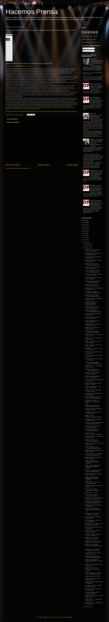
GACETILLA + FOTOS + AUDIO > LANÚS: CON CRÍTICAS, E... (92, 541)
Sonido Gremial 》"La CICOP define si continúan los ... (93, 603)
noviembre (87, 245)
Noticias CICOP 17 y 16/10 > (91, 492)
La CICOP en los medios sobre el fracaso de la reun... (92, 553)
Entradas (86, 48)
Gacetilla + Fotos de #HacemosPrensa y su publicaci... (93, 433)
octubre (87, 248)
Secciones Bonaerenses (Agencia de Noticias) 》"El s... (93, 486)
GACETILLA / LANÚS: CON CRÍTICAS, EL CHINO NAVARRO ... (93, 546)
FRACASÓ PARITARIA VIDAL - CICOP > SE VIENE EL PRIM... (92, 557)
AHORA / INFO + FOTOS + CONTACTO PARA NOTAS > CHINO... (92, 569)
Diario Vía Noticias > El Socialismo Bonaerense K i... (93, 517)
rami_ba (56, 617)
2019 (84, 235)
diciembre (87, 243)
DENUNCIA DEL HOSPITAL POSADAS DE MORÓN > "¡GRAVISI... (91, 479)
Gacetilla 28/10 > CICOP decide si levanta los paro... (92, 314)
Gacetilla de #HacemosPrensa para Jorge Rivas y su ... (93, 505)
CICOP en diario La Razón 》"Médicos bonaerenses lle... (92, 264)
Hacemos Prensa (32, 11)
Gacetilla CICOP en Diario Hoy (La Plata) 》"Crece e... (93, 474)
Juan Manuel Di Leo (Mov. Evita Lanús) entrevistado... (92, 482)
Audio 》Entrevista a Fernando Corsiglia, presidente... (92, 426)
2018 (84, 237)
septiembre (88, 606)
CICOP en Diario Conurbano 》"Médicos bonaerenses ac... (92, 295)
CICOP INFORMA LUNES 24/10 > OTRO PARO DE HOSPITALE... (93, 397)
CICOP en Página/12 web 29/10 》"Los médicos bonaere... (92, 271)
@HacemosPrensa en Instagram (90, 42)
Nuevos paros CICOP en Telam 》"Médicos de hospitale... (92, 514)
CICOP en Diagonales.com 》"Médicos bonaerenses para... (93, 447)
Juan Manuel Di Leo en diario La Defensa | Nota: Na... (92, 531)
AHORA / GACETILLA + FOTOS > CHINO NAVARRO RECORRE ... (93, 573)
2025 (84, 222)
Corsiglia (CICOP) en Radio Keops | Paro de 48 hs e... (93, 451)
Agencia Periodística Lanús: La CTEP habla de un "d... (93, 596)
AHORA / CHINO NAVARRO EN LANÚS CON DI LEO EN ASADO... (92, 467)
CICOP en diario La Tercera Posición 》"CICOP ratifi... (93, 359)
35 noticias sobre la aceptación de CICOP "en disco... (92, 257)
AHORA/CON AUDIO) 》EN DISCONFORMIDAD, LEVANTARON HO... (91, 303)
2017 (84, 239)
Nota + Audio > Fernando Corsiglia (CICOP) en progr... (92, 586)
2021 (84, 231)
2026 (84, 220)
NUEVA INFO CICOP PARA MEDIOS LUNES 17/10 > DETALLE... (93, 498)
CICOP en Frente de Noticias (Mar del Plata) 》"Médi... (92, 390)
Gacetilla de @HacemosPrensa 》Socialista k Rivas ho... (92, 254)
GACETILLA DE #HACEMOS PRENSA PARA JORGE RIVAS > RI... (93, 510)
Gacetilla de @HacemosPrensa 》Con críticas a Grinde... (92, 250)
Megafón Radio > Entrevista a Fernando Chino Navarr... (91, 538)
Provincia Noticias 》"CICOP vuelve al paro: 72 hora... (93, 366)
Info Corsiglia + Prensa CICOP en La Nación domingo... (93, 394)
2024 (84, 224)
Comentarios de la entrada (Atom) (21, 168)
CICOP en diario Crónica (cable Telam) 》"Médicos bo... (92, 268)
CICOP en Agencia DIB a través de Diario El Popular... (93, 278)
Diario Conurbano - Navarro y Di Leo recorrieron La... (93, 527)
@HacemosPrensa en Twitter (89, 39)
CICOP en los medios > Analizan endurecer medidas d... (92, 534)
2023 (84, 226)
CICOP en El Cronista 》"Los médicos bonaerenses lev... (91, 285)
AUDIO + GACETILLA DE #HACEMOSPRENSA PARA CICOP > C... (92, 462)
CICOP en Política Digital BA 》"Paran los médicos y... (91, 430)
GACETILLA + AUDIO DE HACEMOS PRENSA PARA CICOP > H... (93, 423)
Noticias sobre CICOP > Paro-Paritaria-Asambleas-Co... (91, 307)
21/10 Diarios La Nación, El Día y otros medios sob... (92, 413)
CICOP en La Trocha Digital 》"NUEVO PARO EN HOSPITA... (93, 363)
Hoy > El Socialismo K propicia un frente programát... (92, 521)
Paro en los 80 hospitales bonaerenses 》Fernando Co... (92, 489)
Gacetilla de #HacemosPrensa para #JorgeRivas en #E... (93, 409)
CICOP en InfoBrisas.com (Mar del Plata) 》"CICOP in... (93, 383)
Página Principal (43, 165)
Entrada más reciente (13, 165)
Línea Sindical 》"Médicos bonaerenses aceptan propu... (92, 292)
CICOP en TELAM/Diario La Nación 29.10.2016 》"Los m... (93, 275)
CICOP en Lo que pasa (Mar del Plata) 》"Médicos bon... (92, 377)
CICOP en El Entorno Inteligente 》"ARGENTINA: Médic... (92, 281)
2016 (84, 242)
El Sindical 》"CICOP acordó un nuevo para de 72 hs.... (92, 373)
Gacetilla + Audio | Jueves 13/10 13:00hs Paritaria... (92, 579)
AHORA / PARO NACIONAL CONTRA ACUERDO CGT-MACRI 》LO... (93, 561)
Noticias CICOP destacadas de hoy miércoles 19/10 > (93, 458)
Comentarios (86, 51)
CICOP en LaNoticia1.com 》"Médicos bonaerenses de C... (93, 370)
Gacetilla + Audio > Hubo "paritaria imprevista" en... (92, 338)
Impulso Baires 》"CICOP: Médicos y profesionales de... (93, 288)
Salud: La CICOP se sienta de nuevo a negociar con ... (93, 565)
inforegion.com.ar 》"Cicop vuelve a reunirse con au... (93, 600)
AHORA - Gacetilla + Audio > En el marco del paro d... (92, 342)
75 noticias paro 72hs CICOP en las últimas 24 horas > (93, 352)
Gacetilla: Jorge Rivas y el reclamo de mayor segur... (93, 589)
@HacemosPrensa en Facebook (90, 36)
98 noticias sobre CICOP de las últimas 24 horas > (92, 328)
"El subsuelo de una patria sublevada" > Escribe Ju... (91, 495)
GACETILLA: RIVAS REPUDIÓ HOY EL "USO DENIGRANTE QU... (93, 502)
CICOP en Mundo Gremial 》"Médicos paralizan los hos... (92, 440)
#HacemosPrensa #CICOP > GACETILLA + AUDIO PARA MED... (92, 402)
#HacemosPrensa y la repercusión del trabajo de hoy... (92, 419)
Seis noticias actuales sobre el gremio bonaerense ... (91, 593)
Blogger (70, 617)
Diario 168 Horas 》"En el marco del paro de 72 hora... (93, 335)
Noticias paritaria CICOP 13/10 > (92, 576)
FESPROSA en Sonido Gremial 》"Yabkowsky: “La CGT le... (92, 550)
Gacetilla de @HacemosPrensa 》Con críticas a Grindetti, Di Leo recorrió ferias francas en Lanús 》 (96, 61)
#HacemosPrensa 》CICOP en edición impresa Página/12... (92, 406)
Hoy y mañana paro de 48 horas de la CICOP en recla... (93, 437)
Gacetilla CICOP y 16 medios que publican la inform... (92, 324)
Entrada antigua (72, 165)
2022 (84, 229)
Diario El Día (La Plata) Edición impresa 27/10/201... (92, 318)
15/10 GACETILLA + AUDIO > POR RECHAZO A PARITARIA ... (93, 524)
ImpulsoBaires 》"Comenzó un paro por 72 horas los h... (93, 349)
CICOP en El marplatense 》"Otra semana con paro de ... (92, 387)
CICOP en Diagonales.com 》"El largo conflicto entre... (92, 321)
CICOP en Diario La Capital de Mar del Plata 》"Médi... (93, 299)
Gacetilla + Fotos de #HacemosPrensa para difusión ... (93, 416)
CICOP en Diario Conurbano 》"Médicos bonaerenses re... (92, 331)
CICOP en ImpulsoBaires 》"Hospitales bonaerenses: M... (93, 311)
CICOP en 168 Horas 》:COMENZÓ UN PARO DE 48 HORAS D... (93, 454)
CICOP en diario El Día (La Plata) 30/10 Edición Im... (92, 261)
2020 (84, 233)
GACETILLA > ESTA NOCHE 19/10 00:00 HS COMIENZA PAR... (93, 471)
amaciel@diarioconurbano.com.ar (22, 66)
